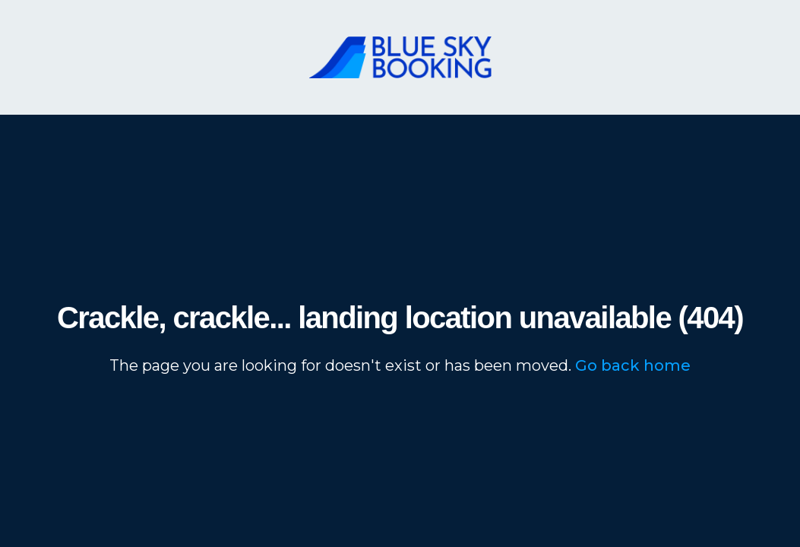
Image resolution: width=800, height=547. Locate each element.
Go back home (633, 365)
